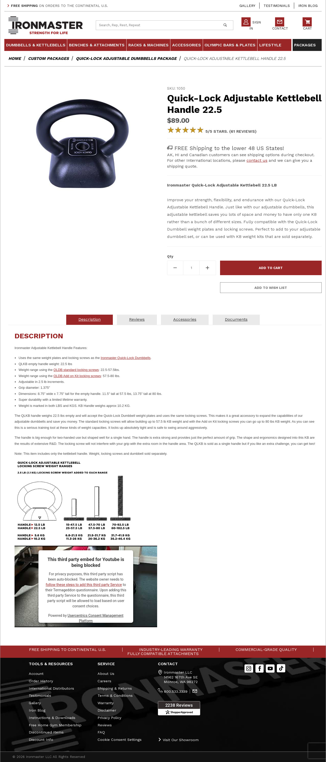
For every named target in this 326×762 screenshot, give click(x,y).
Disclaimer (107, 710)
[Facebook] (259, 668)
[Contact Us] (195, 691)
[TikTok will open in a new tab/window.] (281, 668)
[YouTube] (270, 668)
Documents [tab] (236, 319)
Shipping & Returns (115, 688)
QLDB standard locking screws (76, 370)
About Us (106, 674)
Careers (104, 681)
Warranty (106, 703)
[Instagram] (248, 668)
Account (36, 674)
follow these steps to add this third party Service (84, 585)
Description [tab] (89, 319)
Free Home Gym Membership (55, 725)
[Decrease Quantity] (175, 268)
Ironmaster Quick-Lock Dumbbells (126, 358)
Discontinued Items (46, 732)
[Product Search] (156, 25)
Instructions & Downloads (52, 718)
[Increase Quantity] (208, 268)
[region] (82, 224)
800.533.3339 (175, 691)
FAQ (101, 732)
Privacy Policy (109, 718)
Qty (170, 256)
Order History (41, 681)
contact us (257, 160)
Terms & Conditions (115, 695)
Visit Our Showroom (178, 740)
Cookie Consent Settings (120, 740)
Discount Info (41, 740)
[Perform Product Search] (225, 25)
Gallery (247, 6)
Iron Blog (308, 6)
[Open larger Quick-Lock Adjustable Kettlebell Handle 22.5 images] (82, 146)
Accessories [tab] (184, 319)
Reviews (105, 725)
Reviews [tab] (137, 319)
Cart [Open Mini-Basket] (307, 24)
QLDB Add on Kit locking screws (77, 376)
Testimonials (277, 6)
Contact (280, 24)
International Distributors (51, 688)
